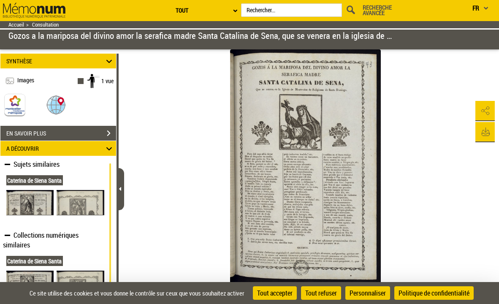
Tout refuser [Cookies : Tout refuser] (321, 293)
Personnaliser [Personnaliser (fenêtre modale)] (368, 293)
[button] (56, 104)
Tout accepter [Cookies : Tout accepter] (275, 293)
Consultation (45, 24)
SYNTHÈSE (60, 61)
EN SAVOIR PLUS (61, 133)
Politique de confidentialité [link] (434, 293)
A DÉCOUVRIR (60, 148)
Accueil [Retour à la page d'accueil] (16, 24)
